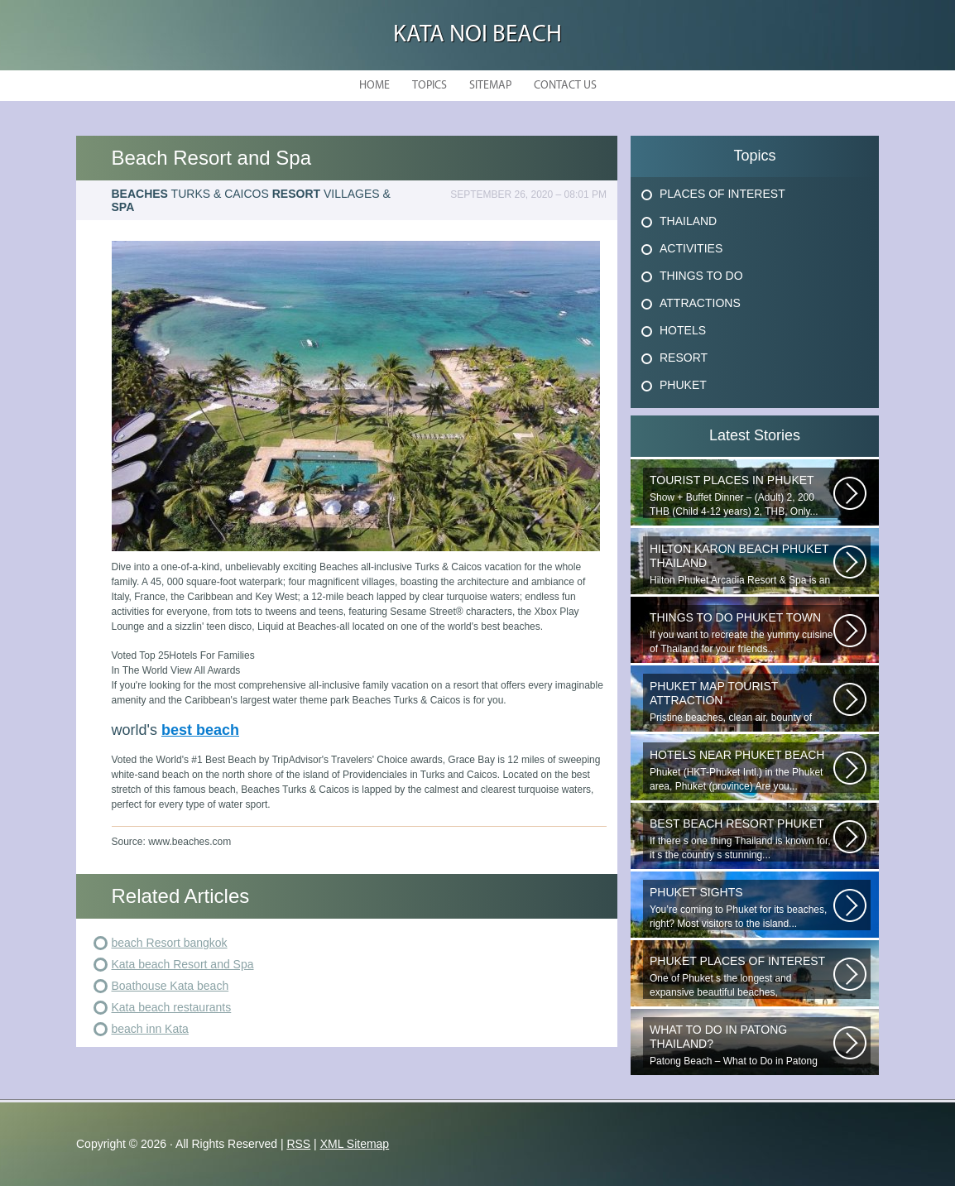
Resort (684, 357)
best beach (200, 730)
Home (374, 85)
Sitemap (490, 85)
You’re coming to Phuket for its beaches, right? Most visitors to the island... (741, 907)
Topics (429, 85)
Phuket (683, 384)
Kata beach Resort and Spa (183, 964)
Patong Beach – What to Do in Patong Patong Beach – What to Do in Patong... (741, 1045)
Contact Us (565, 85)
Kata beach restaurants (172, 1007)
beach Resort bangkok (170, 942)
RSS (298, 1143)
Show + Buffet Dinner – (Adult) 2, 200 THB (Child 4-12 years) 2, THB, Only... (741, 495)
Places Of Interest (722, 193)
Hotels (683, 330)
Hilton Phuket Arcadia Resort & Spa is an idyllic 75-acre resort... (741, 564)
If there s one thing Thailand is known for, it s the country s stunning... (741, 839)
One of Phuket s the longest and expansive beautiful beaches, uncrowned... (741, 976)
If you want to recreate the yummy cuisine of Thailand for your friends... (741, 633)
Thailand (688, 221)
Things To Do (701, 275)
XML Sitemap (355, 1143)
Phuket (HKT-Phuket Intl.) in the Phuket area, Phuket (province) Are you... (741, 770)
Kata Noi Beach (477, 35)
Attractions (700, 303)
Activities (691, 248)
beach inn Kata (150, 1028)
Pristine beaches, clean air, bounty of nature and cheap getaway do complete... (741, 701)
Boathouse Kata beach (170, 985)
